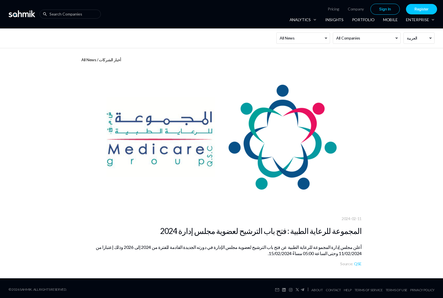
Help (348, 290)
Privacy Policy (422, 290)
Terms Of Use (396, 290)
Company (356, 8)
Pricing (333, 8)
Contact (333, 290)
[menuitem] (333, 9)
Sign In (385, 9)
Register (421, 9)
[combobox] (71, 14)
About (317, 290)
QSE (358, 263)
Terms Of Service (369, 290)
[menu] (364, 9)
